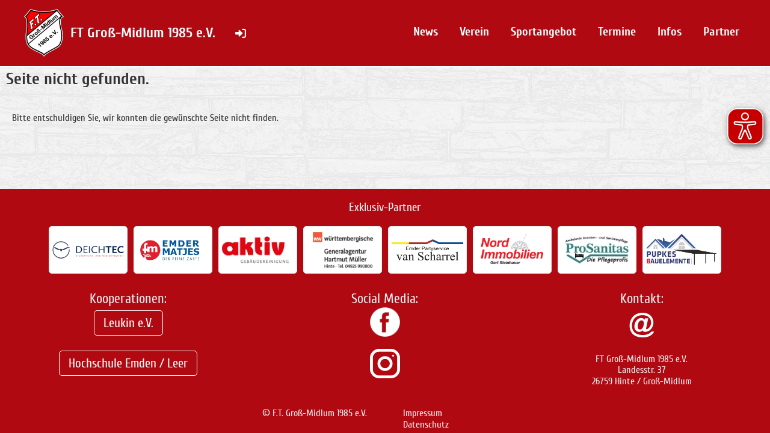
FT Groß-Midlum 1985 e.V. (142, 33)
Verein (474, 31)
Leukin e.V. (128, 323)
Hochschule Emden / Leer (128, 363)
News (425, 31)
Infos (670, 31)
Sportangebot (543, 31)
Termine (617, 31)
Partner (721, 31)
